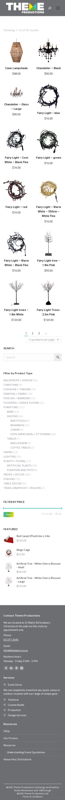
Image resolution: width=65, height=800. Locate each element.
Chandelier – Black (48, 68)
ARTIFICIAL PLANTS (19, 465)
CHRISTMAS (10, 384)
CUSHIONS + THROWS (17, 389)
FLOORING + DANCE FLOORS (21, 402)
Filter (8, 514)
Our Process (10, 738)
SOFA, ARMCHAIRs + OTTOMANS (30, 434)
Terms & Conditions (32, 796)
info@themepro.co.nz (15, 650)
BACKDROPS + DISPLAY (18, 380)
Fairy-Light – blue (48, 113)
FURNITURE (10, 407)
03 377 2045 (11, 639)
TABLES (11, 438)
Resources (9, 745)
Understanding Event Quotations (26, 752)
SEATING (12, 416)
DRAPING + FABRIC (15, 393)
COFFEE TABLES (20, 447)
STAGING (9, 478)
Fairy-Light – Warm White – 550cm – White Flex (48, 211)
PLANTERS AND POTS (20, 469)
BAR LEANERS (18, 443)
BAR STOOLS (18, 420)
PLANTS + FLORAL (14, 461)
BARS (10, 411)
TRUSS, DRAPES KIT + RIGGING (22, 487)
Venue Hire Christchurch (17, 759)
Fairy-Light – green (48, 157)
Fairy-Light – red (16, 207)
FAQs (6, 731)
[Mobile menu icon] (58, 8)
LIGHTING (9, 456)
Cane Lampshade (16, 68)
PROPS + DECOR (13, 474)
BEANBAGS (17, 425)
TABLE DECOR (12, 483)
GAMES (7, 452)
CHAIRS (15, 429)
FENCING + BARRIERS (16, 398)
